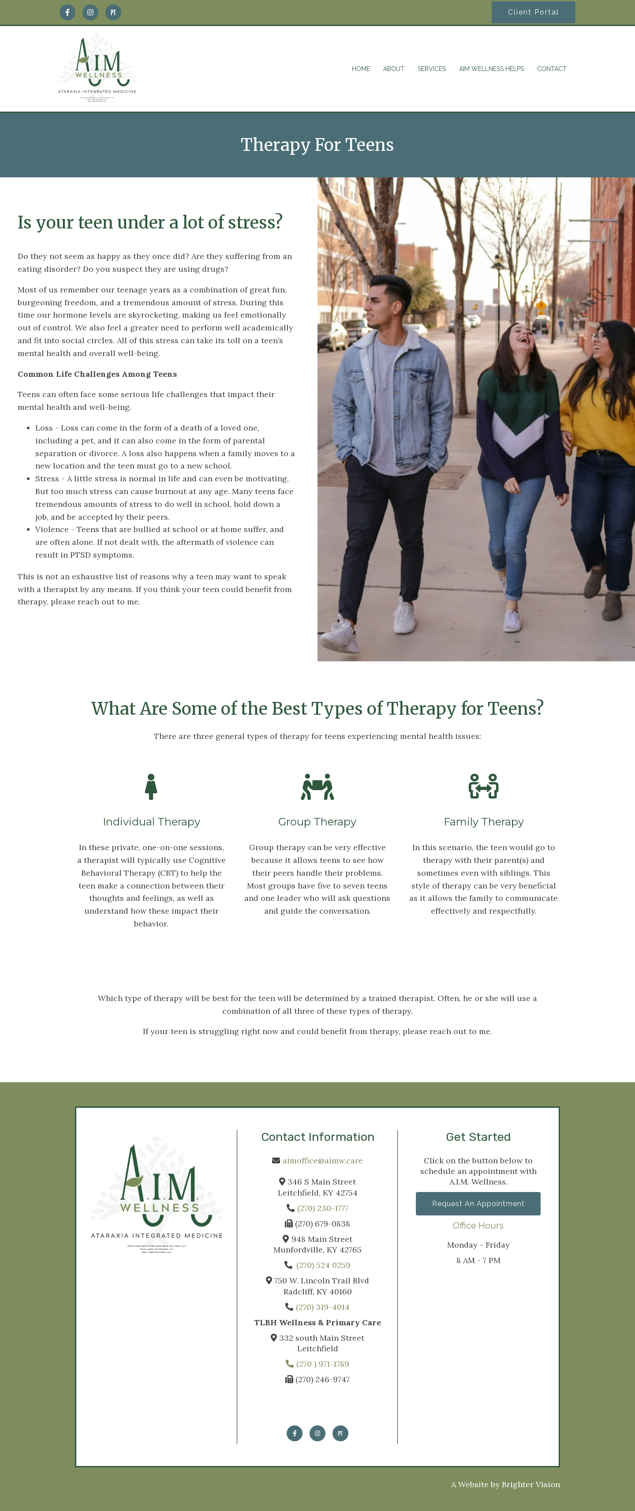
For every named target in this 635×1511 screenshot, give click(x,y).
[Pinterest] (113, 12)
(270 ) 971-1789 (317, 1364)
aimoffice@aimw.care (323, 1160)
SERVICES (432, 68)
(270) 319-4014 (323, 1307)
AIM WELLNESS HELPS (491, 68)
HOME (361, 68)
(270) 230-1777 (322, 1208)
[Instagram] (90, 12)
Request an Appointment (478, 1204)
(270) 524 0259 (323, 1265)
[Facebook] (67, 12)
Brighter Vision (531, 1484)
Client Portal (533, 12)
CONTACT (552, 68)
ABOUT (393, 68)
